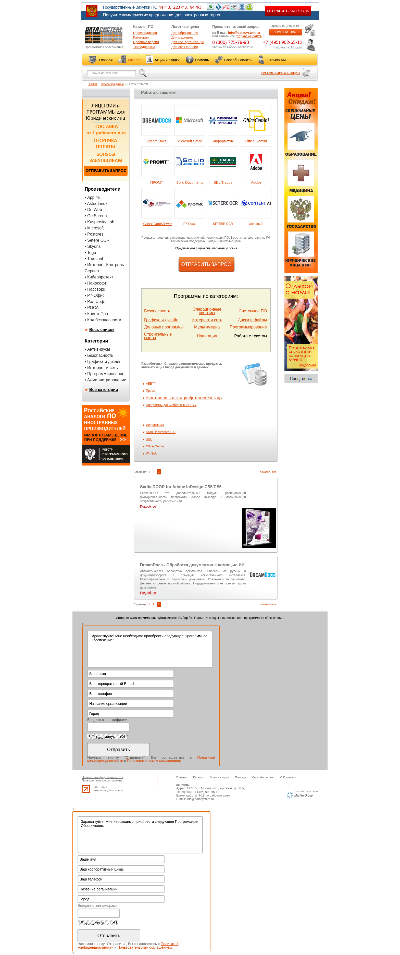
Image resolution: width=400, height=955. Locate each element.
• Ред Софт (95, 301)
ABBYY (151, 383)
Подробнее (148, 506)
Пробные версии (146, 42)
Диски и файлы (252, 320)
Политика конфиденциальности (102, 777)
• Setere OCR (97, 240)
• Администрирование (105, 380)
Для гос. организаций (187, 42)
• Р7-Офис (95, 295)
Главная (105, 60)
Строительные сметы (158, 336)
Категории (141, 37)
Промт (150, 391)
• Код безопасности (103, 320)
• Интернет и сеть (101, 367)
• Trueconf (94, 258)
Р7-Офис (189, 224)
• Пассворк (95, 289)
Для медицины (182, 37)
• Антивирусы (97, 349)
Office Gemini (155, 446)
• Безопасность (99, 355)
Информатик (155, 425)
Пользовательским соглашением (154, 760)
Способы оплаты (238, 60)
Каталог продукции (112, 84)
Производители (145, 33)
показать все (268, 471)
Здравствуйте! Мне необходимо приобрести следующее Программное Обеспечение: (149, 649)
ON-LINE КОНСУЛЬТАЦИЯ (280, 73)
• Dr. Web (93, 209)
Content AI (256, 224)
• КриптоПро (96, 314)
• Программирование (104, 374)
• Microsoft (94, 228)
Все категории (103, 389)
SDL (149, 439)
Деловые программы (164, 327)
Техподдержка (144, 47)
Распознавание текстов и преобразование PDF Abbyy (184, 398)
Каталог (134, 60)
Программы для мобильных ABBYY (171, 405)
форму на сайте (249, 36)
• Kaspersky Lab (99, 222)
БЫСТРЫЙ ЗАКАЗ (285, 32)
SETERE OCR (223, 224)
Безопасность (157, 311)
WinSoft (151, 453)
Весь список (102, 329)
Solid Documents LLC (161, 432)
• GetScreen (96, 216)
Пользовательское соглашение (102, 780)
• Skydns (93, 246)
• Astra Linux (96, 203)
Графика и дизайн (161, 320)
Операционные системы (207, 311)
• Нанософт (95, 283)
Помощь (202, 60)
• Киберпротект (99, 277)
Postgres (95, 234)
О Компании (276, 60)
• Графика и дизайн (103, 361)
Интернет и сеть (207, 320)
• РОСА (92, 307)
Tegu (91, 252)
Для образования (184, 33)
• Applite (92, 197)
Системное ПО (253, 311)
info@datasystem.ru (244, 32)
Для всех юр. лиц (184, 47)
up (86, 789)
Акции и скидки (167, 60)
